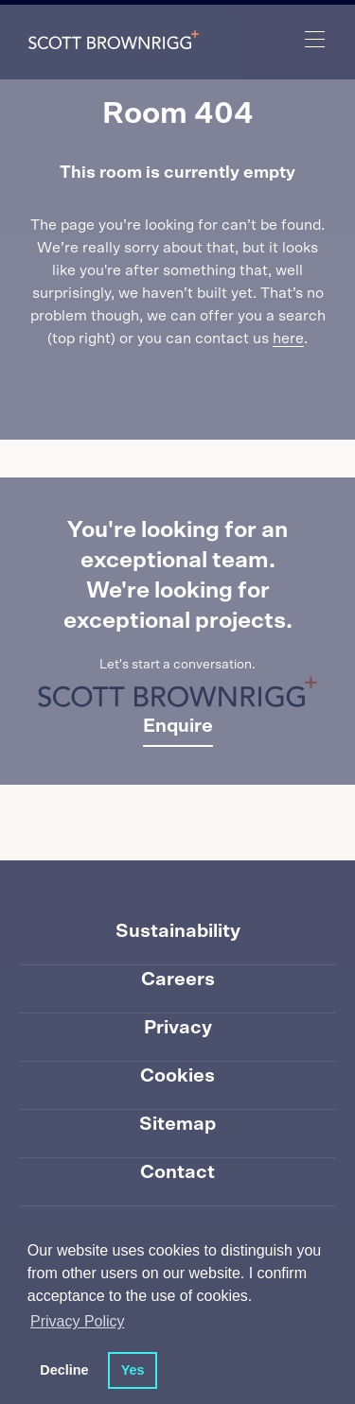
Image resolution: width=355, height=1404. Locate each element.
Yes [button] (133, 1370)
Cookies (177, 1075)
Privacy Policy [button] (77, 1321)
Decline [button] (64, 1370)
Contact (177, 1172)
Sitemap (177, 1124)
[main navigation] (315, 39)
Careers (178, 979)
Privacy (178, 1027)
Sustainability (177, 931)
